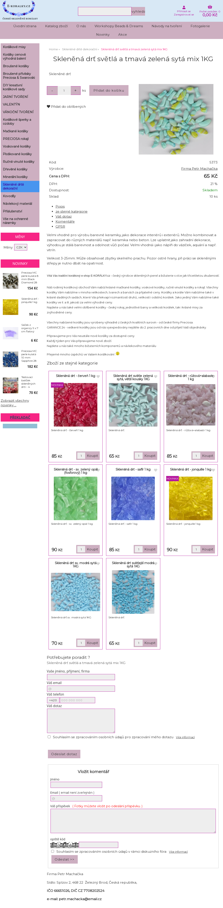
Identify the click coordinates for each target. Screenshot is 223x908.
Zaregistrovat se (184, 14)
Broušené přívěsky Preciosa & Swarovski (19, 76)
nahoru (216, 901)
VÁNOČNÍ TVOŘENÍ (18, 112)
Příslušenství (12, 211)
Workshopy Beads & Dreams (119, 26)
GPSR (60, 226)
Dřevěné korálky (15, 169)
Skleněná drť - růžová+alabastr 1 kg (190, 377)
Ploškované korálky (17, 154)
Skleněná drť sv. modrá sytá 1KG (75, 564)
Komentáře (65, 221)
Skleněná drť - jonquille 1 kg (190, 469)
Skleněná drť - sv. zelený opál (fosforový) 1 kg (76, 471)
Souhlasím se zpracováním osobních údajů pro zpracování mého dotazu (113, 737)
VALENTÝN (11, 104)
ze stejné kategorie (72, 211)
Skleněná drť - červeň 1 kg (75, 376)
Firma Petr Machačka (199, 168)
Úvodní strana (24, 26)
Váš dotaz (64, 216)
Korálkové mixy (14, 47)
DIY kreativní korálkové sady (14, 87)
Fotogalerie (200, 26)
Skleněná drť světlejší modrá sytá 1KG (133, 564)
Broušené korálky (16, 66)
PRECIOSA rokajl (16, 139)
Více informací (185, 737)
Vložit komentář (93, 771)
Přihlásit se (184, 11)
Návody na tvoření (167, 26)
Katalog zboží (56, 26)
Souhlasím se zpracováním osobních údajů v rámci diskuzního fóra (111, 851)
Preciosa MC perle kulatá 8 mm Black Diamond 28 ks (30, 277)
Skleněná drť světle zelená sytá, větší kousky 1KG (133, 377)
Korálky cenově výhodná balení (14, 57)
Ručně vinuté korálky (18, 162)
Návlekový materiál (17, 204)
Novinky (103, 34)
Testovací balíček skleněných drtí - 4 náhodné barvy (28, 381)
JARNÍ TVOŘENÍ (15, 97)
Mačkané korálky (15, 131)
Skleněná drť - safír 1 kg (133, 469)
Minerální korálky (15, 177)
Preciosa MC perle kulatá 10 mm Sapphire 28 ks (29, 355)
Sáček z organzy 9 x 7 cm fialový (29, 328)
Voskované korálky (17, 146)
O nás (81, 26)
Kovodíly (9, 196)
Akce (122, 34)
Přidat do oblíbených (66, 106)
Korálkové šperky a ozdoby (17, 122)
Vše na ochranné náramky (15, 221)
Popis (60, 206)
